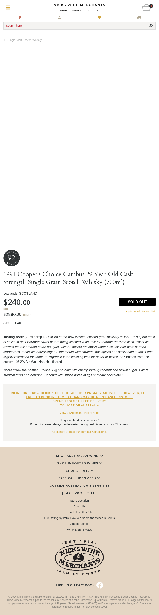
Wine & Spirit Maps (79, 529)
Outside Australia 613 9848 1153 (79, 486)
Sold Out (137, 302)
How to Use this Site (79, 512)
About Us (79, 506)
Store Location (79, 500)
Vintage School (79, 523)
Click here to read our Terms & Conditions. (79, 432)
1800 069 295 (89, 478)
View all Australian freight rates (79, 412)
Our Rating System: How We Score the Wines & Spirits (79, 518)
